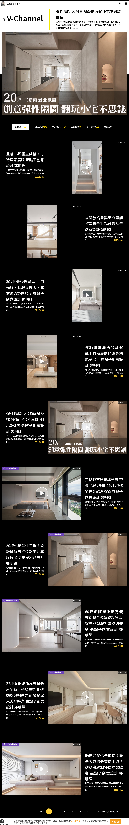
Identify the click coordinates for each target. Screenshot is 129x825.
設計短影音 (92, 127)
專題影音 (109, 127)
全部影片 (20, 127)
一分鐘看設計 (39, 127)
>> (88, 811)
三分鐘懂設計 (59, 127)
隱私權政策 (76, 821)
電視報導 (76, 127)
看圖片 (39, 176)
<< (41, 811)
